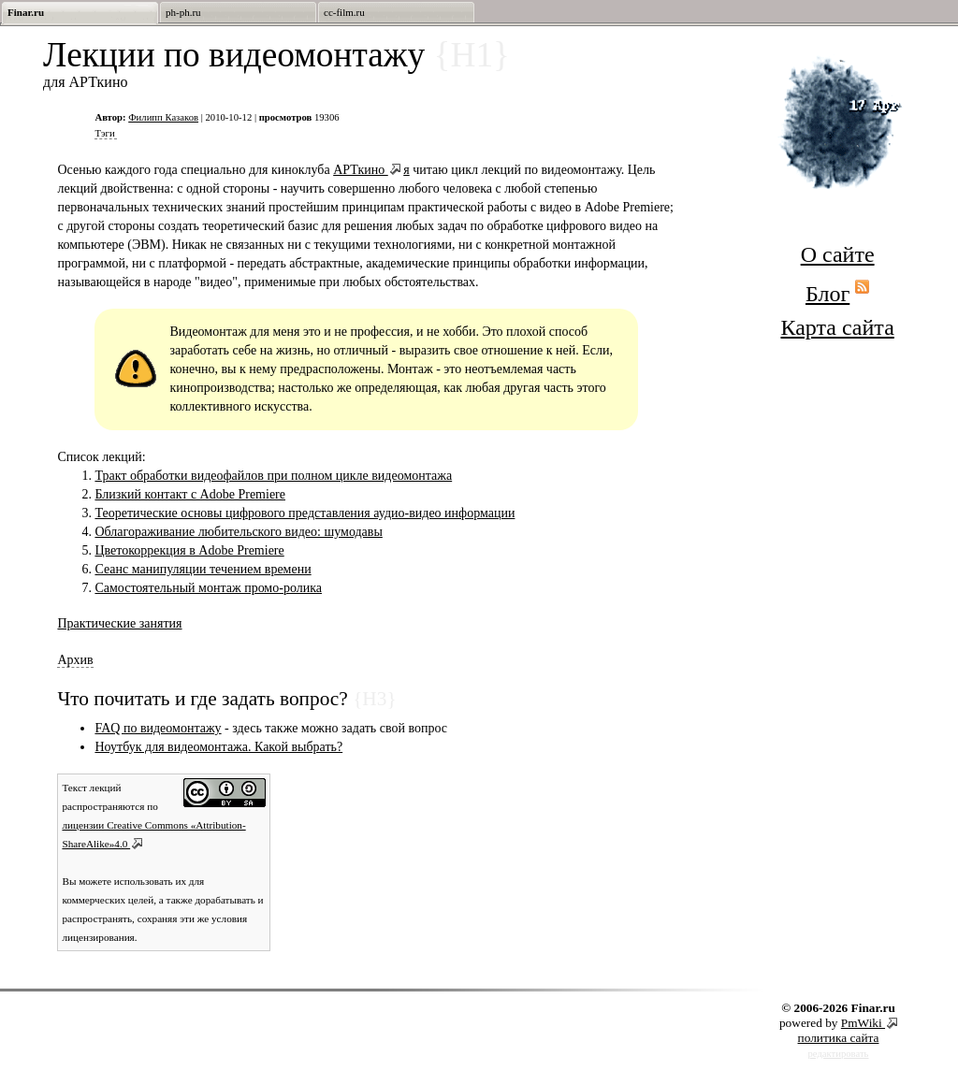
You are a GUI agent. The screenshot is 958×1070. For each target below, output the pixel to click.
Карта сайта (836, 327)
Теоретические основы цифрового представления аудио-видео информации (304, 513)
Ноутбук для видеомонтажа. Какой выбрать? (218, 747)
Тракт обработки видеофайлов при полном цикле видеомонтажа (273, 476)
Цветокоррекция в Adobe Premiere (188, 550)
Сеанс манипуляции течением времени (202, 569)
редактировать (838, 1053)
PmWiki (863, 1023)
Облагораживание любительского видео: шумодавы (238, 532)
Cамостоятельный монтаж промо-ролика (208, 588)
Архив (75, 660)
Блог (827, 294)
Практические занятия (119, 623)
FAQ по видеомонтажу (157, 728)
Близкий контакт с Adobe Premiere (189, 494)
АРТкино (360, 170)
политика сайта (838, 1038)
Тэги (104, 133)
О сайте (838, 254)
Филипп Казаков (163, 117)
